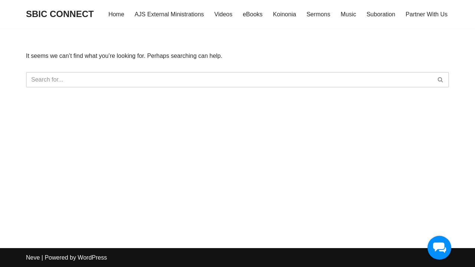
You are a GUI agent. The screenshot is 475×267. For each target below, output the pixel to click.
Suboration (381, 14)
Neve (33, 257)
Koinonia (284, 14)
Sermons (318, 14)
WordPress (92, 257)
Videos (223, 14)
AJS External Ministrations (169, 14)
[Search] (229, 80)
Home (116, 14)
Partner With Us (427, 14)
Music (348, 14)
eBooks (252, 14)
